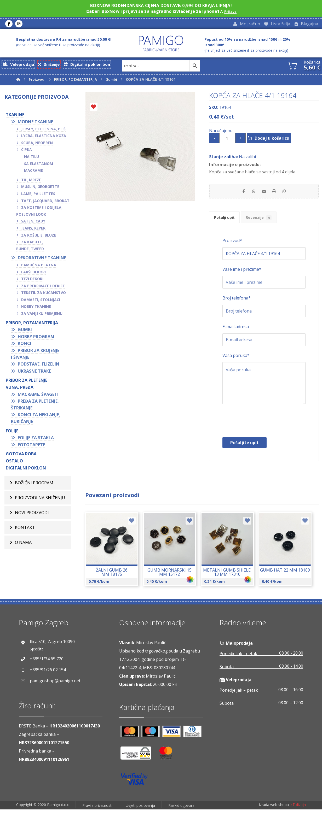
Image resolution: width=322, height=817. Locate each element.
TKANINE (15, 117)
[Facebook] (9, 24)
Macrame (33, 172)
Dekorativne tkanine (42, 260)
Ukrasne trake (34, 373)
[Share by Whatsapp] (251, 194)
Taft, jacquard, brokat (45, 202)
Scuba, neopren (37, 144)
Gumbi (25, 331)
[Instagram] (18, 24)
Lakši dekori (33, 273)
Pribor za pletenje (26, 382)
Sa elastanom (38, 165)
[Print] (277, 194)
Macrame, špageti (38, 396)
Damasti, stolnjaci (40, 301)
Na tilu (31, 158)
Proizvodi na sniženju (40, 500)
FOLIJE (12, 433)
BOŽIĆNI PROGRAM (34, 485)
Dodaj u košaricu (280, 140)
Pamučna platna (38, 267)
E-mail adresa (235, 334)
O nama (23, 544)
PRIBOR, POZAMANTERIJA (32, 324)
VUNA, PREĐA (19, 389)
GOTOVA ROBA (21, 456)
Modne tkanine (35, 124)
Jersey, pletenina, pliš (43, 130)
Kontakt (25, 529)
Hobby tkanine (36, 308)
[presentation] (262, 430)
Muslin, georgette (40, 188)
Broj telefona (236, 306)
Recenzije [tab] (269, 224)
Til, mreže (31, 181)
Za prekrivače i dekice (43, 287)
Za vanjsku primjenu (41, 315)
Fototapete (31, 446)
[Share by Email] (264, 194)
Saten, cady (33, 223)
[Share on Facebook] (238, 194)
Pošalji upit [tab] (228, 223)
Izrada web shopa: (274, 813)
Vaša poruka (236, 363)
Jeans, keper (33, 230)
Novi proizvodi (32, 515)
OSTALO (14, 463)
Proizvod (232, 248)
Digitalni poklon (26, 470)
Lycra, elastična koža (43, 137)
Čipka (26, 151)
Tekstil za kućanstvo (43, 294)
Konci (24, 345)
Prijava (230, 11)
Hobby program (36, 338)
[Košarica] (292, 66)
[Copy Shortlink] (290, 194)
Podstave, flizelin (38, 366)
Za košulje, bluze (38, 236)
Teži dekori (32, 280)
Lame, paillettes (38, 195)
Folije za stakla (36, 440)
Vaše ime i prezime (241, 277)
